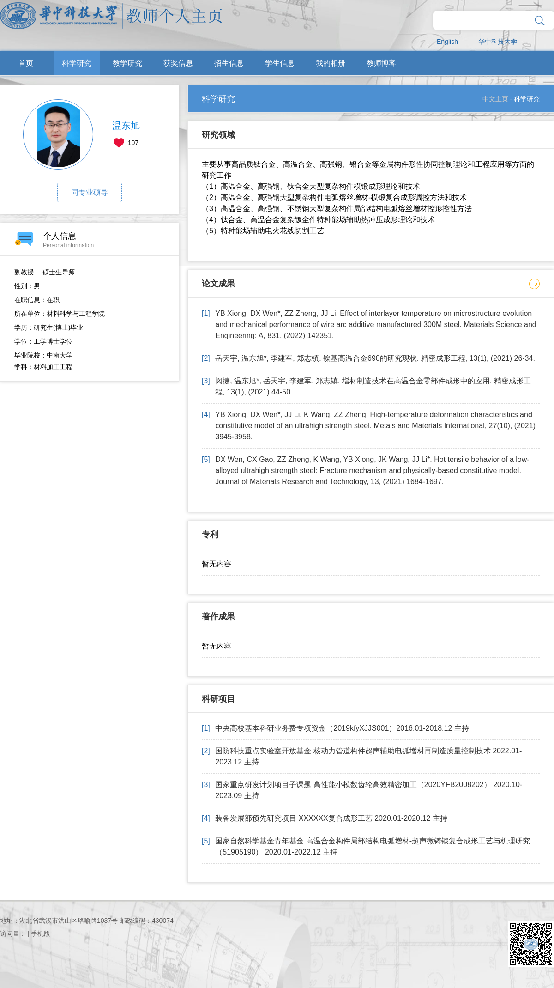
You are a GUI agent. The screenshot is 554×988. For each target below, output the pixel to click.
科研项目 (218, 698)
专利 (210, 534)
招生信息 (229, 63)
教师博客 (381, 63)
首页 (25, 63)
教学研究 (127, 63)
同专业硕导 (89, 192)
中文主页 (495, 99)
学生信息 (280, 63)
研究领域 (218, 134)
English (447, 41)
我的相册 (330, 63)
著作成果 (218, 616)
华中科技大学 (497, 41)
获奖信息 (178, 63)
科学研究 (76, 63)
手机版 (40, 933)
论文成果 (218, 283)
